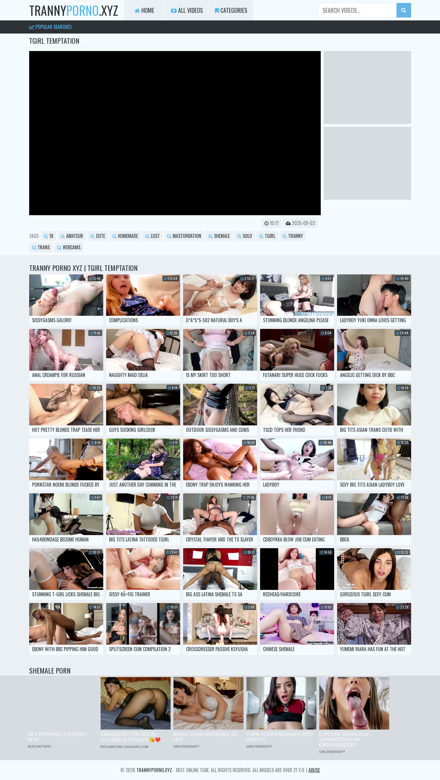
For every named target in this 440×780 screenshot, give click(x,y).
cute (97, 235)
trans (41, 247)
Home (144, 10)
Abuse (314, 770)
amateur (72, 235)
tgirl (267, 235)
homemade (125, 235)
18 (48, 235)
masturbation (184, 235)
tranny (293, 235)
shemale (219, 235)
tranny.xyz (73, 10)
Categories (231, 10)
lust (152, 235)
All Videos (187, 10)
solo (244, 235)
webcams (68, 247)
